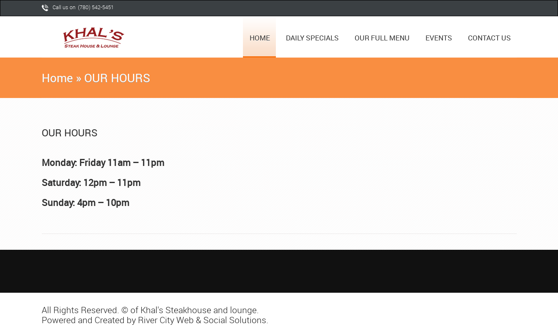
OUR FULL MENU (382, 38)
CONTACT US (489, 38)
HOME (260, 38)
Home (57, 77)
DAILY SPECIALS (312, 38)
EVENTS (438, 38)
